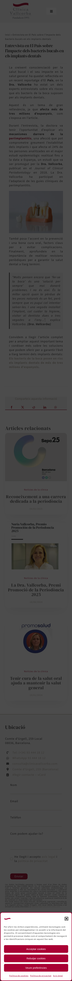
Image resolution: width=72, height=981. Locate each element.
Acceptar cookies (36, 949)
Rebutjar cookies (36, 958)
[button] (66, 918)
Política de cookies (18, 975)
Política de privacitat (40, 975)
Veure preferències (36, 967)
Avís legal (58, 975)
